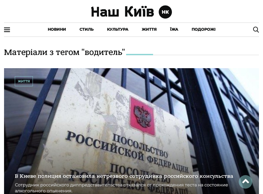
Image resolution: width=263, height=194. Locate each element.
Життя (149, 29)
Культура (117, 29)
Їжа (174, 29)
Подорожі (204, 29)
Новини (57, 29)
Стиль (86, 29)
